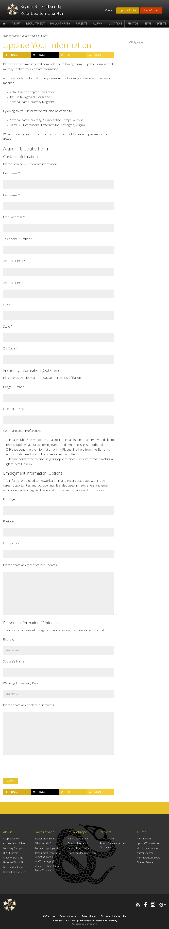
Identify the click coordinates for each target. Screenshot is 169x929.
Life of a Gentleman (13, 867)
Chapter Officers (12, 838)
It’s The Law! (48, 916)
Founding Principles (13, 848)
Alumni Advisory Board (148, 857)
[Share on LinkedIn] (100, 55)
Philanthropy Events (78, 838)
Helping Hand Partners (80, 848)
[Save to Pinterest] (72, 55)
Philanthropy (77, 832)
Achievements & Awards (16, 843)
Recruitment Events (45, 838)
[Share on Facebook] (17, 55)
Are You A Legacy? (44, 861)
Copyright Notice (69, 916)
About (7, 832)
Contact (109, 10)
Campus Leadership (78, 843)
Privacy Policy (89, 916)
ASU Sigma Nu (136, 42)
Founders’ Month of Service (82, 853)
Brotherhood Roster (14, 872)
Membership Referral (148, 848)
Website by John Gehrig (84, 924)
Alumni (15, 35)
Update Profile (128, 10)
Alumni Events (144, 838)
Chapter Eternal (145, 862)
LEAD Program (10, 853)
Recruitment (44, 832)
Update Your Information (150, 843)
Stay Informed (151, 10)
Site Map (105, 916)
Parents (105, 832)
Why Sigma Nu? (43, 843)
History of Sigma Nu (13, 862)
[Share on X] (45, 55)
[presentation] (28, 766)
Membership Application (48, 848)
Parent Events (107, 838)
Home (6, 35)
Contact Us (120, 916)
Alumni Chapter (145, 853)
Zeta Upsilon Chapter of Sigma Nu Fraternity (12, 9)
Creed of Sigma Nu (13, 857)
